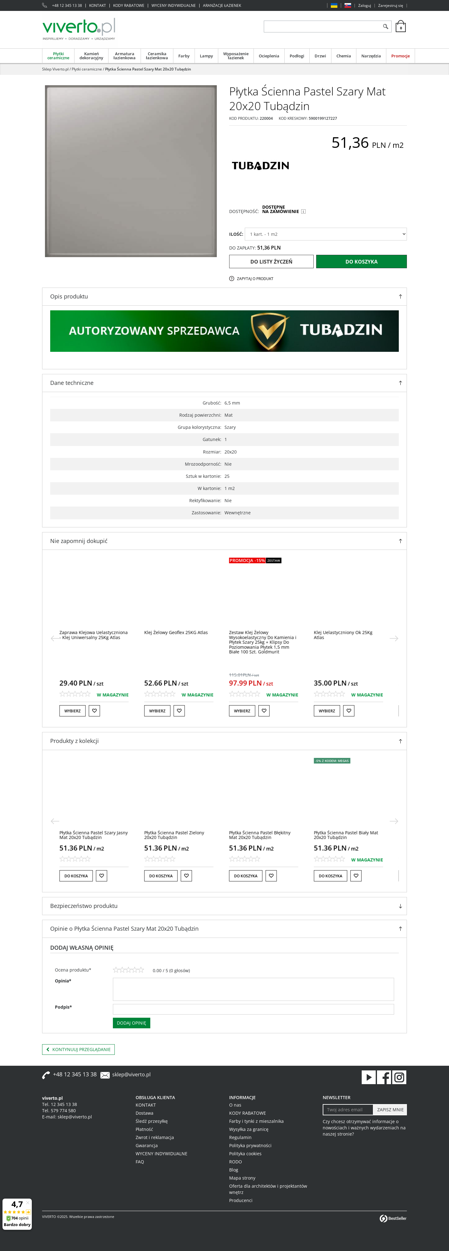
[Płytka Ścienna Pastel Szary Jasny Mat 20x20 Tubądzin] (97, 835)
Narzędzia (371, 56)
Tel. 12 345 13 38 (59, 1104)
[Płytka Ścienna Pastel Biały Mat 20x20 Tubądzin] (349, 835)
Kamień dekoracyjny (91, 56)
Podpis (63, 1007)
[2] (122, 970)
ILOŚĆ (236, 234)
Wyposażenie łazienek (236, 56)
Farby (184, 56)
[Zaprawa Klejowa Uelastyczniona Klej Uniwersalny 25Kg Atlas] (97, 634)
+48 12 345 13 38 (67, 5)
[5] (141, 970)
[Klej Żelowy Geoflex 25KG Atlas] (179, 632)
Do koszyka (361, 261)
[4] (135, 970)
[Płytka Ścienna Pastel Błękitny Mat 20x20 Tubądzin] (263, 835)
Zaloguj (364, 5)
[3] (128, 970)
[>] (394, 638)
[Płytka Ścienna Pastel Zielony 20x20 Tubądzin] (177, 835)
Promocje (400, 56)
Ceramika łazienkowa (157, 56)
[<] (55, 638)
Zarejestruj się (390, 5)
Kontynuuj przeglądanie (78, 1049)
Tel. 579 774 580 (59, 1110)
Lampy (206, 56)
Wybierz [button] (76, 711)
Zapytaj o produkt (255, 278)
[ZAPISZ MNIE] (390, 1109)
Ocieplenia (269, 56)
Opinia (63, 981)
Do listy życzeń (271, 261)
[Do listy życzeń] (97, 710)
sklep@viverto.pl (131, 1074)
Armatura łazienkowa (124, 56)
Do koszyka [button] (79, 876)
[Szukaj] (385, 26)
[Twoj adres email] (348, 1109)
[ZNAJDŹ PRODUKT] (322, 26)
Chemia (343, 56)
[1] (116, 970)
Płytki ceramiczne (58, 56)
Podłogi (297, 56)
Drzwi (320, 56)
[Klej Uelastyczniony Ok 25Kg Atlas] (346, 634)
